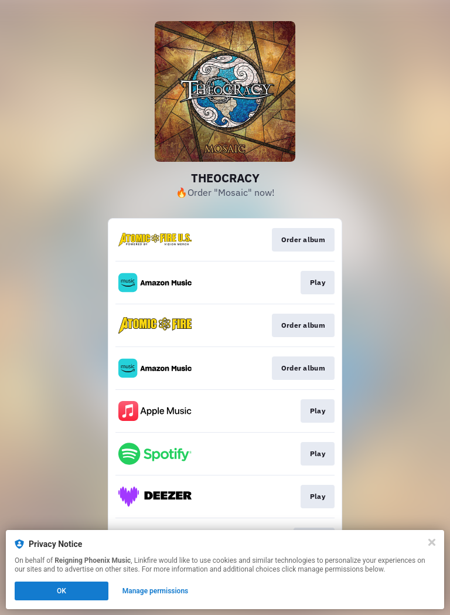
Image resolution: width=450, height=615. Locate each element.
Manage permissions (155, 591)
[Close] (431, 542)
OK (61, 591)
